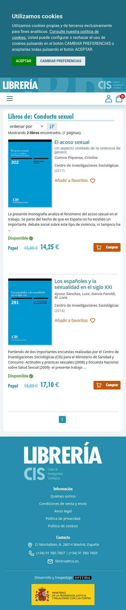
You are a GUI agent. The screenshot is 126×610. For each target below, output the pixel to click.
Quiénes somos (63, 496)
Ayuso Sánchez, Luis (71, 294)
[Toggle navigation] (9, 98)
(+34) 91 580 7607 (51, 553)
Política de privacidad (63, 518)
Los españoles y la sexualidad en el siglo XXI (83, 284)
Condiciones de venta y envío (63, 503)
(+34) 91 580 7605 (83, 553)
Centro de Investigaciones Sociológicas (86, 165)
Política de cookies (63, 526)
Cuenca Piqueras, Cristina (76, 158)
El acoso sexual (71, 142)
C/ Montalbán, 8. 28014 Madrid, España (63, 544)
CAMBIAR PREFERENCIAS (60, 61)
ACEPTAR (23, 61)
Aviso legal (63, 511)
